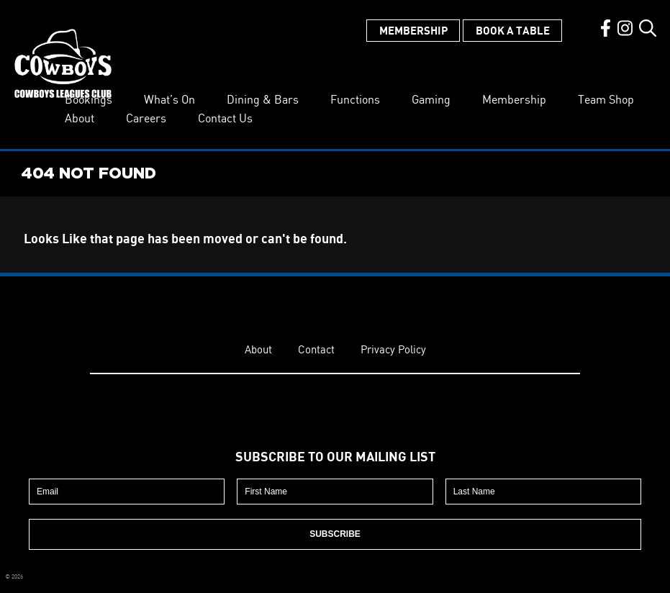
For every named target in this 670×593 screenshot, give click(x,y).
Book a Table (513, 30)
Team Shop (606, 99)
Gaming (431, 99)
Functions (355, 99)
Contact (316, 349)
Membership (413, 30)
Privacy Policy (393, 349)
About (79, 118)
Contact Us (225, 118)
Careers (146, 118)
